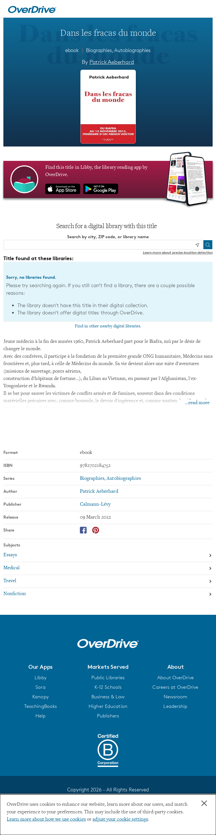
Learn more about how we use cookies (46, 819)
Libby (40, 677)
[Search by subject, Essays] (108, 555)
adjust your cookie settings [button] (120, 819)
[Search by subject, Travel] (108, 581)
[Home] (32, 8)
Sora (40, 687)
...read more (197, 403)
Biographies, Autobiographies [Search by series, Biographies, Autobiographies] (110, 478)
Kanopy (40, 696)
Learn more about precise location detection (178, 252)
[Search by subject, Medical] (108, 568)
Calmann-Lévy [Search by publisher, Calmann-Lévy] (95, 504)
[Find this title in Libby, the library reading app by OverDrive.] (108, 179)
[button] (40, 666)
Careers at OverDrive (175, 687)
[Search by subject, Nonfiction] (108, 594)
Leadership (175, 706)
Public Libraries (108, 677)
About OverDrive (175, 677)
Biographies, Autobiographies (118, 50)
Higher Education (108, 706)
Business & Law (108, 696)
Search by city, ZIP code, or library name (108, 236)
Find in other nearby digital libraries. (108, 326)
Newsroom (176, 696)
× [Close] (204, 803)
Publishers (108, 716)
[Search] (207, 244)
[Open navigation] (205, 9)
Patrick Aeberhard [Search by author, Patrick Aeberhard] (111, 61)
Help (40, 716)
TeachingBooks (40, 706)
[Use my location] (197, 244)
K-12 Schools (108, 687)
